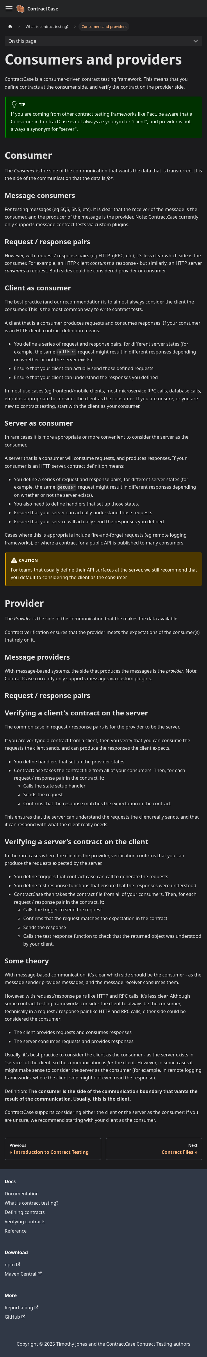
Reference (15, 1231)
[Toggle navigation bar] (9, 8)
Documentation (22, 1193)
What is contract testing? (31, 1203)
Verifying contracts (25, 1221)
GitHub (15, 1317)
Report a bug (21, 1307)
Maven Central (23, 1274)
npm (12, 1264)
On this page (22, 41)
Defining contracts (25, 1212)
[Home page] (10, 26)
